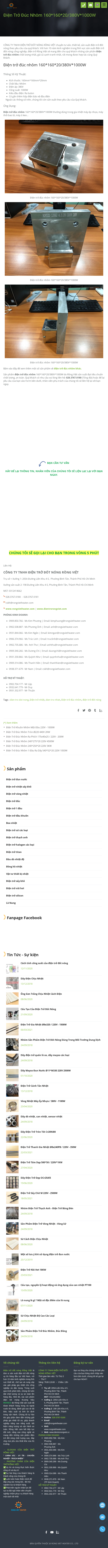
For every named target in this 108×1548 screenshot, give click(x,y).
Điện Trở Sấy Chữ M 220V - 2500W (39, 1193)
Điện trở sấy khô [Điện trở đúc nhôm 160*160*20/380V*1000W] (15, 881)
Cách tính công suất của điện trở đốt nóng (44, 963)
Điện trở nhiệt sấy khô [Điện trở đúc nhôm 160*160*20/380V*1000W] (18, 786)
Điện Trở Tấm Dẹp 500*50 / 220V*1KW (41, 1162)
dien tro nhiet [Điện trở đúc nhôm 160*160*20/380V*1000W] (53, 699)
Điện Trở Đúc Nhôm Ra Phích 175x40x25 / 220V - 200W (35, 736)
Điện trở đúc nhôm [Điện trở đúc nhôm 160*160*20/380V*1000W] (71, 699)
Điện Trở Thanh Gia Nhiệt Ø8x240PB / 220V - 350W (48, 1147)
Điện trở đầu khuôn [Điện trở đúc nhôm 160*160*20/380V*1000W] (17, 815)
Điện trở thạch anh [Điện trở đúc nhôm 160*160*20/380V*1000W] (17, 837)
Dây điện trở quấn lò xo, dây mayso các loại (45, 1055)
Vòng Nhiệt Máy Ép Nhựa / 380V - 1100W (43, 1101)
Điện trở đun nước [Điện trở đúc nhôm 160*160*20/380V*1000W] (16, 779)
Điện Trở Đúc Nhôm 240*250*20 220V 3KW (29, 745)
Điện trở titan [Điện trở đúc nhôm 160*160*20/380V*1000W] (14, 852)
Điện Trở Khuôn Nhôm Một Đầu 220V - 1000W (30, 727)
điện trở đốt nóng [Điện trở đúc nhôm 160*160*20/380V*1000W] (92, 699)
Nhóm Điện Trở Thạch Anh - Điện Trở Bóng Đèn (47, 1208)
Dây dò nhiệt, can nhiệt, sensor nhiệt (41, 1116)
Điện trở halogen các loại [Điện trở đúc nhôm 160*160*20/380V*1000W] (20, 844)
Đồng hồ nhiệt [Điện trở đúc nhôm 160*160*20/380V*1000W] (14, 866)
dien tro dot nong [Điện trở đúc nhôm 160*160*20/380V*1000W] (19, 699)
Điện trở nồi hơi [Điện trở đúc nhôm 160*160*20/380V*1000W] (15, 888)
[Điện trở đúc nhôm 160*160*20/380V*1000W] (54, 420)
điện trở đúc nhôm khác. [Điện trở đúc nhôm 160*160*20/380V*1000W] (68, 368)
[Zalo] (101, 711)
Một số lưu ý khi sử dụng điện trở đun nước (45, 1254)
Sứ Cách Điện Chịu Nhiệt (34, 1239)
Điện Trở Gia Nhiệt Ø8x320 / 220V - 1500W (44, 1024)
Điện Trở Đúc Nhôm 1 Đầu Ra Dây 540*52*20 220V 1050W (36, 750)
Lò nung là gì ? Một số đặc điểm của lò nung (45, 1300)
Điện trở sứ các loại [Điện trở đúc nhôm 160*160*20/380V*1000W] (17, 830)
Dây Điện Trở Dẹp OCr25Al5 (36, 1177)
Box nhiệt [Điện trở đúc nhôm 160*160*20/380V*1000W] (11, 823)
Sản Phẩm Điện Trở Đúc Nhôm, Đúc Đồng (44, 1331)
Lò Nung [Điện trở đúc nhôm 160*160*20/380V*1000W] (11, 902)
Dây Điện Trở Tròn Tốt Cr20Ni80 (38, 1131)
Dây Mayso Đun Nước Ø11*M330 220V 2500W (46, 1070)
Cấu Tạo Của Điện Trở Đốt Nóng (38, 1009)
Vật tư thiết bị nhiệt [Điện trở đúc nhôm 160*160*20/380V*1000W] (17, 873)
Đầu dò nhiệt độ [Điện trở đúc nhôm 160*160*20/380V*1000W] (15, 859)
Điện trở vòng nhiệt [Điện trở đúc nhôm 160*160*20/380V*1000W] (17, 793)
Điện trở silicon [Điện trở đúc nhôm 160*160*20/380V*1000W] (14, 895)
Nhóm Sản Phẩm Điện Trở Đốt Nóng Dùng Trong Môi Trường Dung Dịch (61, 1039)
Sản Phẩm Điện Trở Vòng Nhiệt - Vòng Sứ (43, 1223)
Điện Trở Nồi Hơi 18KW (33, 1269)
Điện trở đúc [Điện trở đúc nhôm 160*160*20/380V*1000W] (13, 801)
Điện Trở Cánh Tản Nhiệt (34, 1085)
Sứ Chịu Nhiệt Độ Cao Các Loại (38, 1315)
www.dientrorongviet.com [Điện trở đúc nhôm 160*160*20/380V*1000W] (52, 608)
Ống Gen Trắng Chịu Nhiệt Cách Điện (41, 993)
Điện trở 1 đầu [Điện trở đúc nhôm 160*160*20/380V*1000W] (14, 808)
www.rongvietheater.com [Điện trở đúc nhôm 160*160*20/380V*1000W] (20, 608)
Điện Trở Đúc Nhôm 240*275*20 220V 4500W (30, 741)
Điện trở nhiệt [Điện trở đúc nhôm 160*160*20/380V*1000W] (37, 699)
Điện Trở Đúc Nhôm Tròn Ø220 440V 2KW (28, 732)
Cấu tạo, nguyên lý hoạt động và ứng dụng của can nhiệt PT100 (56, 1285)
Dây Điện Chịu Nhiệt (32, 978)
